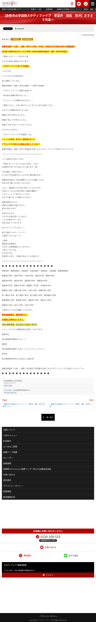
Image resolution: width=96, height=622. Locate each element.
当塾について (9, 429)
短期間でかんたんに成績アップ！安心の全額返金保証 (27, 468)
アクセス (48, 575)
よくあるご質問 (10, 446)
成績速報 (7, 463)
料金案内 (7, 440)
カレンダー (8, 457)
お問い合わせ (9, 474)
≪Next (4, 400)
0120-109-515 (11, 392)
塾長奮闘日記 (27, 39)
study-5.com (8, 385)
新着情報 (16, 39)
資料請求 (7, 480)
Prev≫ (91, 400)
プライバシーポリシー (13, 485)
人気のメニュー (10, 435)
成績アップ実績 (10, 452)
